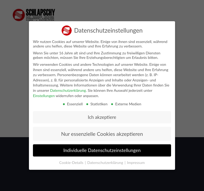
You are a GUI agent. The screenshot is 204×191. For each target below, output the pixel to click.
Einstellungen (44, 93)
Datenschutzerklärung (68, 88)
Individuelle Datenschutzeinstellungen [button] (102, 148)
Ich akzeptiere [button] (102, 115)
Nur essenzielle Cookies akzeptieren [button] (102, 131)
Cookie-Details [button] (71, 160)
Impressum (136, 160)
